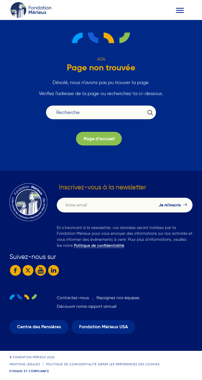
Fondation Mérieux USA (103, 327)
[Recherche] (97, 112)
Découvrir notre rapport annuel (86, 306)
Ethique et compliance (29, 371)
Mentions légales (24, 364)
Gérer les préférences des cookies (129, 364)
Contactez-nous (73, 297)
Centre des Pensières (39, 327)
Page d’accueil (99, 139)
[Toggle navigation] (179, 10)
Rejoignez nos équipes (118, 297)
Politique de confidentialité (99, 245)
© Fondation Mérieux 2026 (32, 357)
